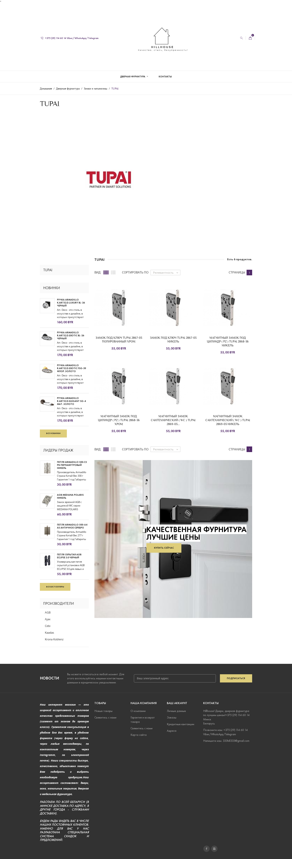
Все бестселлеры (55, 586)
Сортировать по (135, 272)
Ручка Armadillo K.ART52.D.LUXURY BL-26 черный (71, 302)
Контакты (165, 72)
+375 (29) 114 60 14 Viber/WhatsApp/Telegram (70, 34)
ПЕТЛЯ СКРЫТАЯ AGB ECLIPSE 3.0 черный (69, 556)
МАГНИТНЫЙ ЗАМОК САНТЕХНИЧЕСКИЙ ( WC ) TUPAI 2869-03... (173, 420)
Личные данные (176, 711)
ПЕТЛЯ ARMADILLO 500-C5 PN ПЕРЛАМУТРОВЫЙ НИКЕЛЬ (72, 465)
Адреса (171, 730)
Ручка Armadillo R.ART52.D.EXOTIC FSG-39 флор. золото (71, 368)
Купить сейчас (164, 547)
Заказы (171, 717)
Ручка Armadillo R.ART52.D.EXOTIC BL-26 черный (70, 335)
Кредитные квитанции (180, 724)
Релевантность (166, 272)
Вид (97, 272)
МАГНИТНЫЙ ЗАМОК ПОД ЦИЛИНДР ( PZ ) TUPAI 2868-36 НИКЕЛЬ (228, 341)
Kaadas (49, 632)
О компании (138, 711)
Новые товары (103, 711)
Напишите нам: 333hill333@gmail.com (226, 740)
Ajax (47, 619)
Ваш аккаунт (177, 703)
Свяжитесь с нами (105, 717)
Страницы (237, 272)
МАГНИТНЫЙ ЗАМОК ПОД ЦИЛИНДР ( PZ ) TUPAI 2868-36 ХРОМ (119, 420)
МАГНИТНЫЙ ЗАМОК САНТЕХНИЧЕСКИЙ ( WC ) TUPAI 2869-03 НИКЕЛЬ (227, 420)
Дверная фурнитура (133, 72)
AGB (48, 612)
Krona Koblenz (54, 639)
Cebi (47, 626)
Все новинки (53, 433)
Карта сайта (139, 735)
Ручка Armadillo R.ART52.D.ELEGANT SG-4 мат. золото (71, 401)
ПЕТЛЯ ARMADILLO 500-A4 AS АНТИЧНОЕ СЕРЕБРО (72, 526)
